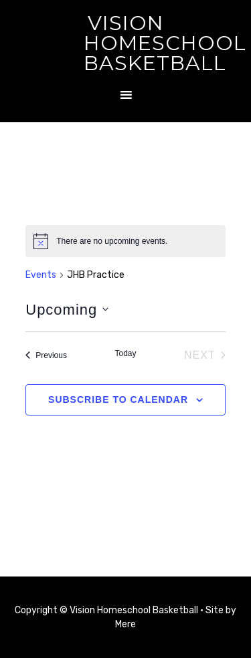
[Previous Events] (46, 355)
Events (40, 275)
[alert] (125, 241)
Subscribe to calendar (118, 399)
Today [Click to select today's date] (125, 353)
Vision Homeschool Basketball (165, 43)
